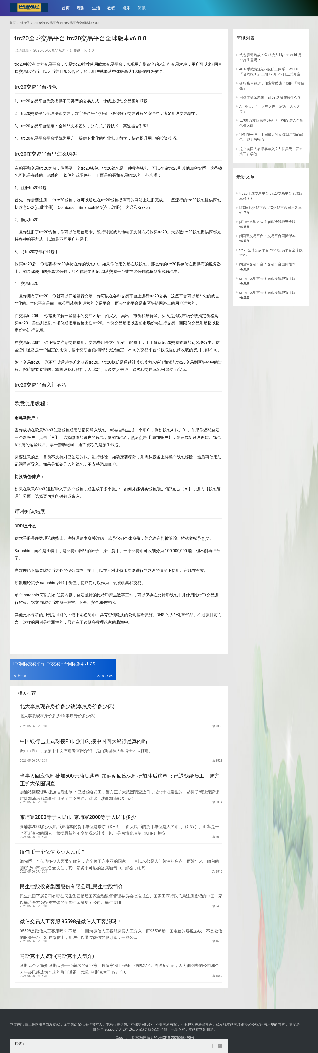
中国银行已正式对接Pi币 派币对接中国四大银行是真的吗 (83, 743)
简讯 (143, 8)
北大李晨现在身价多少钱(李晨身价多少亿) (67, 707)
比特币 (33, 71)
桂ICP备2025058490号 (175, 1038)
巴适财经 (22, 50)
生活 (98, 8)
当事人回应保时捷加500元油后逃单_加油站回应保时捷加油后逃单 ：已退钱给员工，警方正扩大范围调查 (119, 783)
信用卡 (87, 232)
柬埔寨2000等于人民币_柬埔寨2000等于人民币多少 (78, 822)
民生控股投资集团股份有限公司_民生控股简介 (71, 895)
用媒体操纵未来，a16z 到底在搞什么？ (270, 97)
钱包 (94, 168)
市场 (186, 315)
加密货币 (198, 168)
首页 (67, 8)
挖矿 (72, 362)
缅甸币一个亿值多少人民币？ (53, 858)
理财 (83, 8)
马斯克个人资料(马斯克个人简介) (57, 967)
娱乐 (128, 8)
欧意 (102, 64)
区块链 (153, 303)
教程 (113, 8)
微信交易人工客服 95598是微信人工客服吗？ (71, 931)
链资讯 (75, 50)
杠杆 (151, 71)
